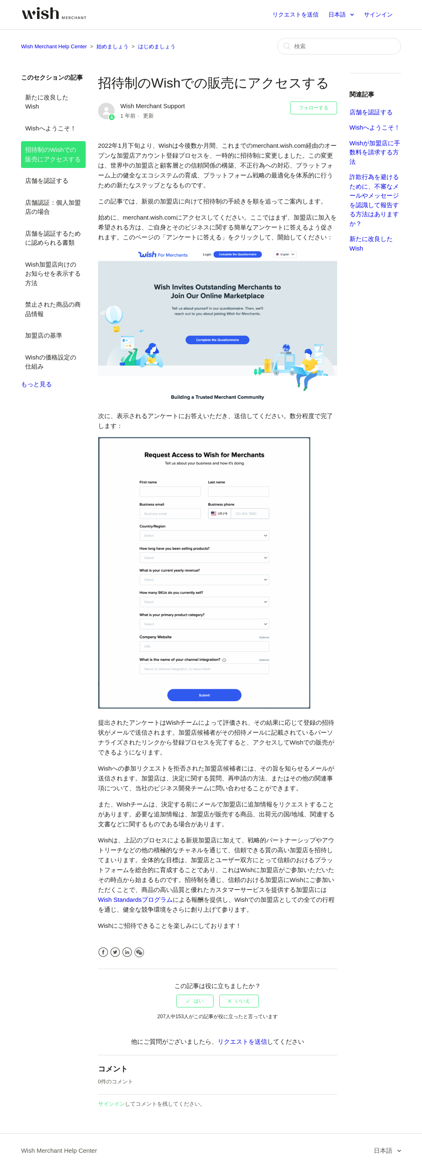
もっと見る (36, 384)
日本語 (337, 14)
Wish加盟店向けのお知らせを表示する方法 (53, 273)
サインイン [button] (378, 14)
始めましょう (112, 46)
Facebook (103, 952)
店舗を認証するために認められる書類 (53, 238)
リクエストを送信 (295, 14)
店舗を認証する (46, 180)
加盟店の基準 (43, 335)
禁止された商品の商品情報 (53, 309)
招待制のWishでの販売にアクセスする (53, 154)
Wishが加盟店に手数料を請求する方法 (374, 152)
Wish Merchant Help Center (54, 46)
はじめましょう (157, 46)
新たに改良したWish (46, 102)
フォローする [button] (313, 108)
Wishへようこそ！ (50, 128)
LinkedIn (127, 952)
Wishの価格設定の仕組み (50, 362)
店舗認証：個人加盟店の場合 (53, 207)
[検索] (339, 46)
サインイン (111, 1104)
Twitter (115, 952)
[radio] (194, 1001)
